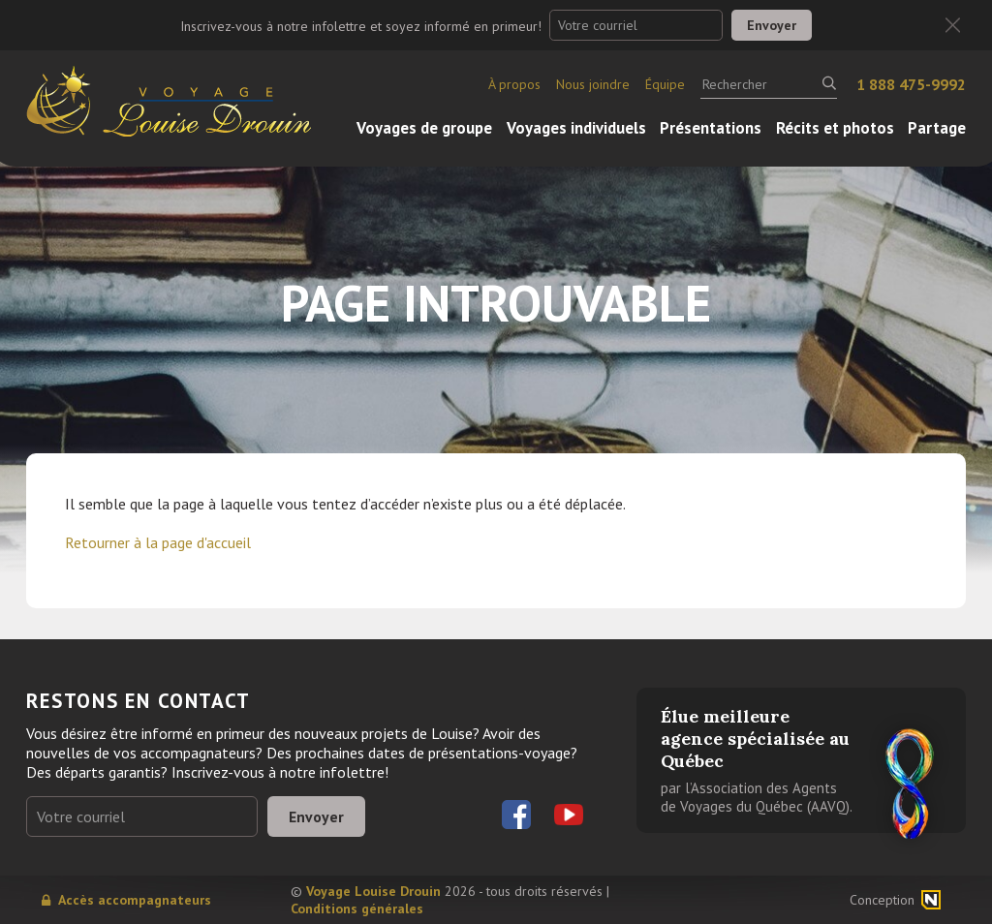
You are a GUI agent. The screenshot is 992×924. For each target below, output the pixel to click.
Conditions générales (357, 908)
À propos (514, 84)
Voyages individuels (576, 128)
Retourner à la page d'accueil (158, 542)
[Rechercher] (768, 84)
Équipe (665, 84)
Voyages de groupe (424, 128)
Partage (937, 128)
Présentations (710, 128)
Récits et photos (835, 128)
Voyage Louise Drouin (373, 891)
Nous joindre (593, 84)
